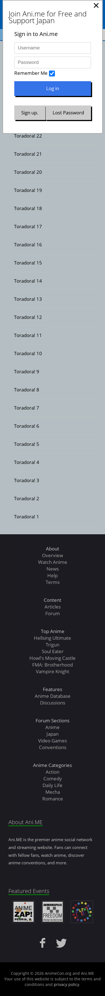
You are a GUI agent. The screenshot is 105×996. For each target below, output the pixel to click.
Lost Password (68, 112)
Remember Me (31, 73)
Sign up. (29, 112)
